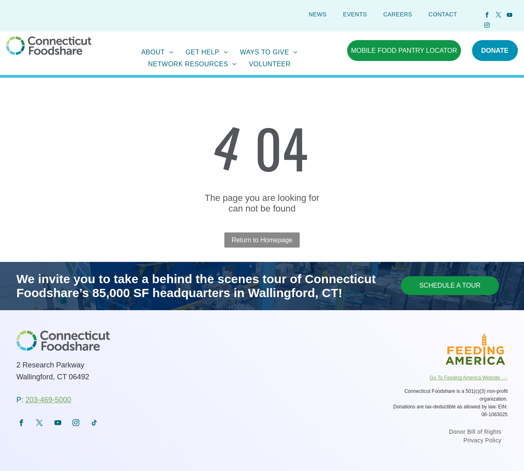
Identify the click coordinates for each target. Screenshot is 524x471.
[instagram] (487, 26)
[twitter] (498, 16)
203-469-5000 (48, 400)
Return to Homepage (262, 240)
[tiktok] (94, 424)
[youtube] (509, 16)
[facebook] (487, 16)
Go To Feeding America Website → (469, 378)
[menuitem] (317, 14)
